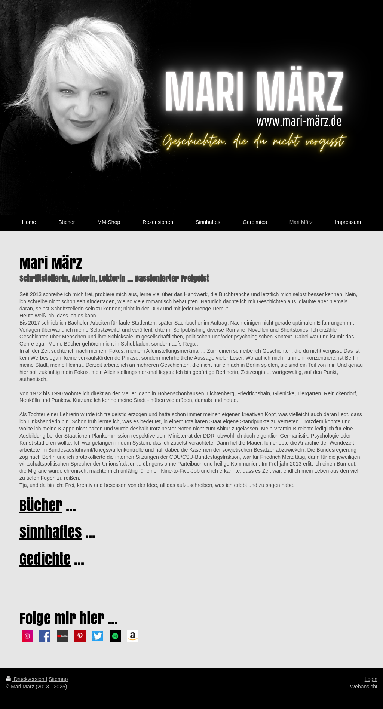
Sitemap (58, 679)
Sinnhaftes (50, 532)
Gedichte (45, 559)
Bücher (40, 505)
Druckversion (26, 679)
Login (371, 679)
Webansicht (363, 687)
